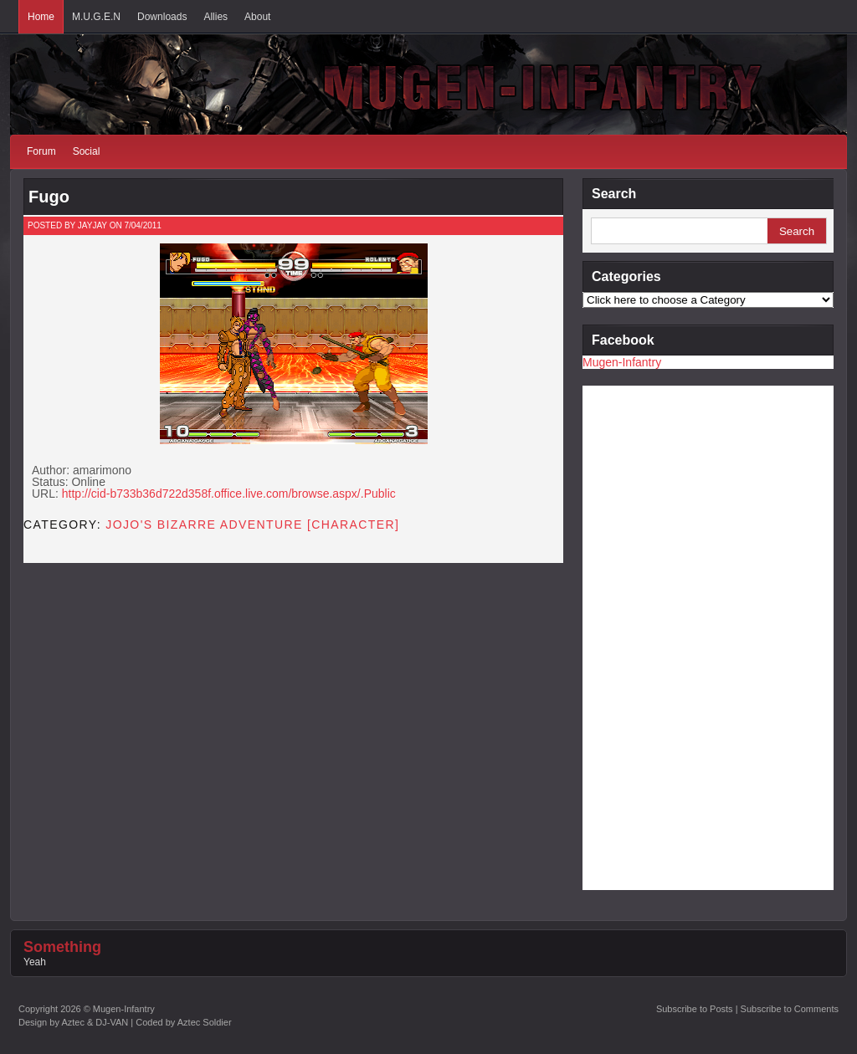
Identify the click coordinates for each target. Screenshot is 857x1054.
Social (86, 151)
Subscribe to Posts (694, 1009)
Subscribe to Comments (790, 1009)
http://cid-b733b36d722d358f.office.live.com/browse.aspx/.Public (229, 493)
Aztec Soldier (204, 1022)
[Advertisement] (649, 637)
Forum (41, 151)
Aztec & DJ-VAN (94, 1022)
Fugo (48, 196)
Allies (215, 17)
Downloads (162, 17)
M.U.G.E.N (96, 17)
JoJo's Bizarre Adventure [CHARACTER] (252, 524)
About (257, 17)
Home (41, 17)
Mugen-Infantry (621, 362)
